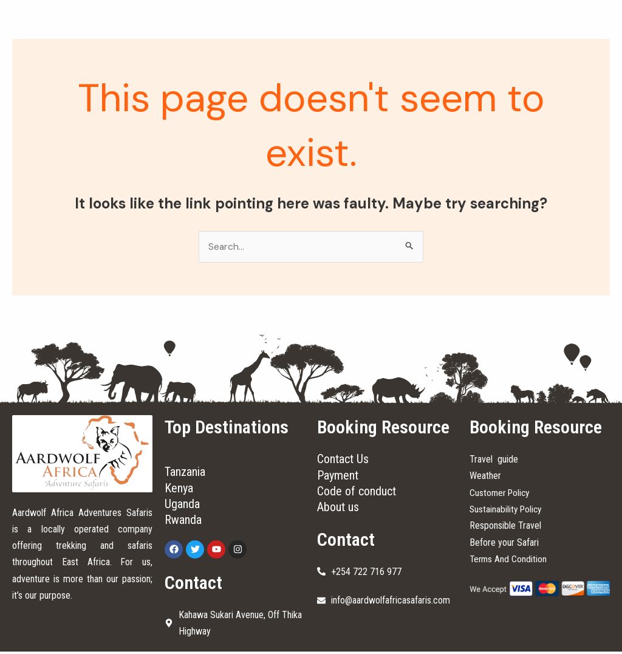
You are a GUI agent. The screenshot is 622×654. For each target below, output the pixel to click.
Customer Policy (501, 492)
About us (338, 509)
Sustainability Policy (507, 509)
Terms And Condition (509, 559)
